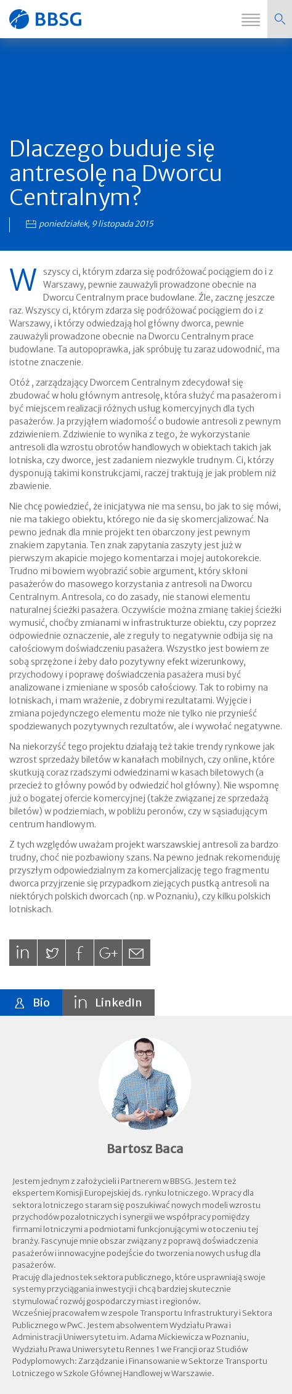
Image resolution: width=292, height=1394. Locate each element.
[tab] (31, 1002)
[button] (279, 19)
